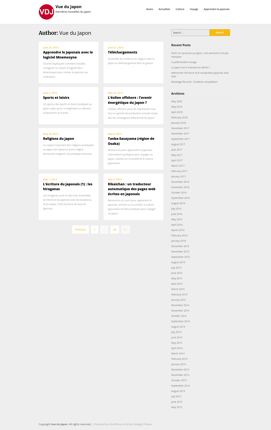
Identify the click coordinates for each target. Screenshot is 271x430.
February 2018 (179, 117)
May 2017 (176, 155)
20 (114, 229)
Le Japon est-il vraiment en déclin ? (190, 67)
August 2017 (178, 144)
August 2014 (178, 326)
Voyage (194, 9)
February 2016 (179, 235)
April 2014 (177, 348)
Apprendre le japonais (217, 9)
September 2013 (180, 385)
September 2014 (180, 321)
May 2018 (176, 106)
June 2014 (176, 337)
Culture (180, 9)
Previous (80, 229)
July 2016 (176, 208)
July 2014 (176, 332)
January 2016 (178, 240)
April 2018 (177, 112)
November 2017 (180, 133)
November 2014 (180, 310)
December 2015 (180, 246)
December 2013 (180, 369)
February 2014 (179, 358)
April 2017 (177, 160)
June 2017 (176, 149)
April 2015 (177, 283)
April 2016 (177, 224)
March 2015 (178, 289)
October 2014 (179, 316)
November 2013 (180, 375)
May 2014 (176, 342)
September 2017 (180, 139)
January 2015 (178, 299)
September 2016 (180, 198)
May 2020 (176, 101)
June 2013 (176, 401)
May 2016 (176, 219)
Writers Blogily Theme (138, 424)
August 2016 (178, 203)
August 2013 (178, 391)
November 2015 (180, 251)
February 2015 (179, 294)
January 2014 (178, 364)
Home (149, 9)
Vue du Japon (68, 6)
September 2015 (180, 257)
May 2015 (176, 278)
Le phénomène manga (184, 62)
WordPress (115, 424)
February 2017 (179, 171)
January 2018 (178, 122)
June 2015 (176, 273)
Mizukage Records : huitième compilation (194, 81)
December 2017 (180, 128)
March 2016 (178, 230)
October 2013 (179, 380)
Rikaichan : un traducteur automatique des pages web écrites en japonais (131, 189)
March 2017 (178, 165)
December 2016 (180, 181)
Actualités (164, 9)
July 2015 (176, 267)
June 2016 (176, 214)
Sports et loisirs (56, 97)
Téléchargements (122, 52)
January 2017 (178, 176)
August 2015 (178, 262)
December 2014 (180, 305)
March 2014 (178, 353)
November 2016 (180, 187)
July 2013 (176, 396)
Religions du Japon (58, 138)
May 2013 (176, 407)
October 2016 (179, 192)
